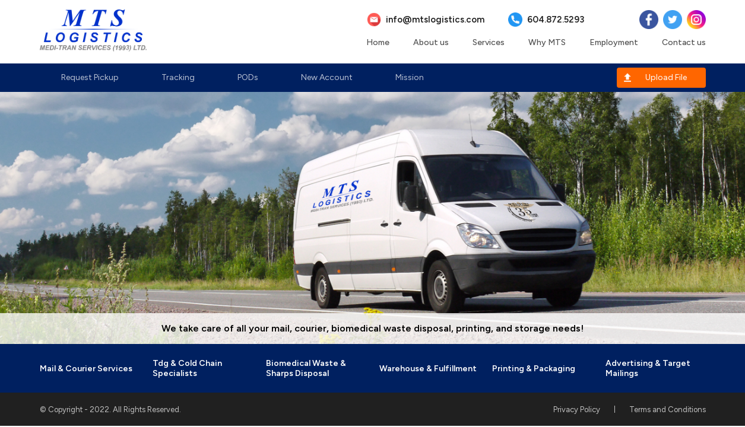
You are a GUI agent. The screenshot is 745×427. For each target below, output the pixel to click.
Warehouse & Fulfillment (428, 369)
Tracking (178, 77)
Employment (613, 42)
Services (489, 42)
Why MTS (547, 42)
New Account (327, 77)
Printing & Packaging (533, 369)
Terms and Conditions (667, 409)
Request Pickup (90, 77)
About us (431, 42)
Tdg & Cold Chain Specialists (187, 368)
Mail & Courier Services (86, 369)
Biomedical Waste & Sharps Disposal (306, 368)
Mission (409, 77)
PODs (247, 77)
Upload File (666, 77)
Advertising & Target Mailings (647, 368)
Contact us (684, 42)
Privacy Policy (576, 409)
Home (377, 42)
